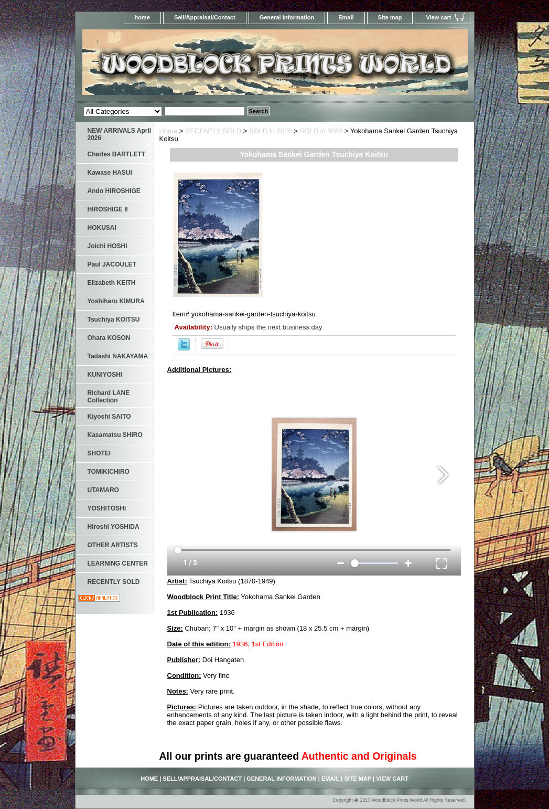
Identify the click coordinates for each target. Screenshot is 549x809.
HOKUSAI (102, 227)
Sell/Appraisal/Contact (204, 17)
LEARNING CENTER (118, 563)
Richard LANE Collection (109, 396)
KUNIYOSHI (105, 374)
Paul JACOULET (112, 264)
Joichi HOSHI (107, 246)
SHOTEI (99, 453)
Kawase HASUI (110, 172)
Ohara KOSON (109, 338)
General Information (287, 17)
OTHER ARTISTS (113, 545)
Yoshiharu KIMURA (116, 301)
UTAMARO (103, 490)
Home (168, 131)
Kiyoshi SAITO (109, 416)
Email (345, 17)
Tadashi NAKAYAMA (118, 356)
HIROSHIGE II (108, 209)
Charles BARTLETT (117, 154)
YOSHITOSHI (107, 508)
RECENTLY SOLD (213, 131)
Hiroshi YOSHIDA (113, 526)
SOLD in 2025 (270, 131)
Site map (390, 17)
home (142, 17)
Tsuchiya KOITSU (114, 319)
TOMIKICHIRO (109, 471)
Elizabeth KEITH (112, 282)
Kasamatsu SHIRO (115, 435)
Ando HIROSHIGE (114, 191)
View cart (438, 17)
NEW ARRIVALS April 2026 (120, 134)
